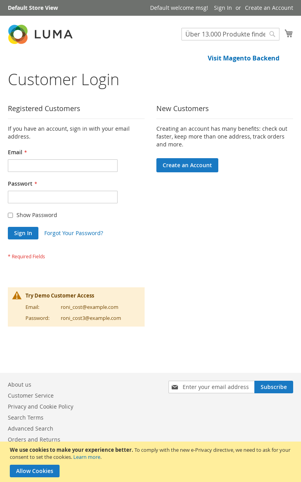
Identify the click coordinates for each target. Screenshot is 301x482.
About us (19, 384)
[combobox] (230, 34)
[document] (151, 461)
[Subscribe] (273, 387)
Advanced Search (30, 428)
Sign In (223, 7)
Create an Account (269, 7)
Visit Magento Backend (243, 58)
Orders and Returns (34, 439)
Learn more (86, 456)
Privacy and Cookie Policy (40, 406)
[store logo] (41, 34)
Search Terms (26, 417)
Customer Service (31, 395)
